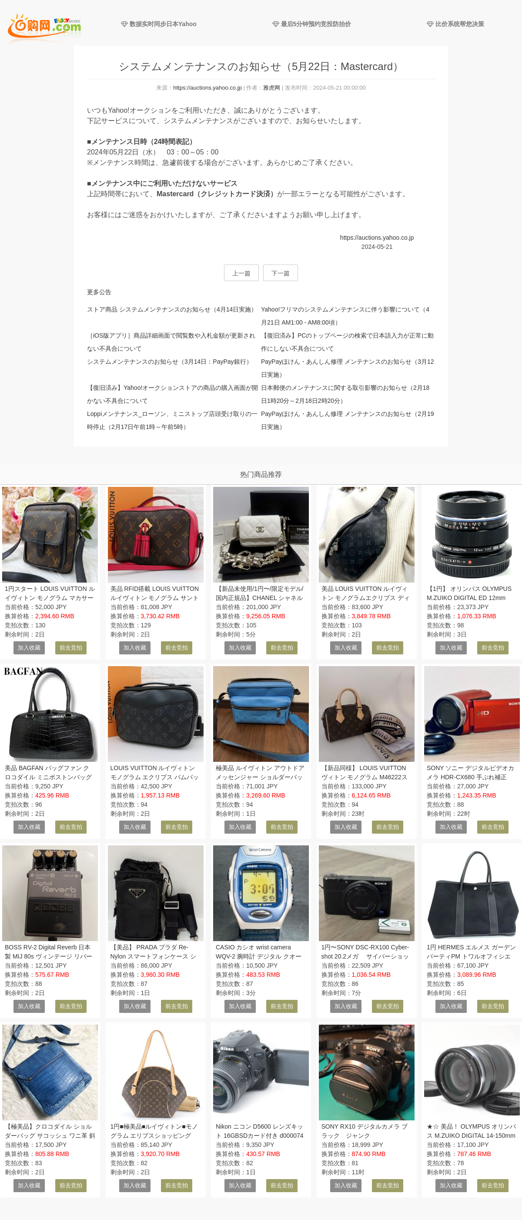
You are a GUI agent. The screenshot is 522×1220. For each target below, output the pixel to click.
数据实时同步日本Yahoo (159, 23)
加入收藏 (29, 647)
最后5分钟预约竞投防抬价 (311, 23)
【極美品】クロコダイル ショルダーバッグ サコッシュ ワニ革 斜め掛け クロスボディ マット (50, 1135)
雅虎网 (271, 87)
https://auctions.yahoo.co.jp (207, 87)
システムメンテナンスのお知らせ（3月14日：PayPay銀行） (169, 361)
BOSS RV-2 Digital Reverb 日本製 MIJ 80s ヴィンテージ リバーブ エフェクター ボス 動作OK (48, 956)
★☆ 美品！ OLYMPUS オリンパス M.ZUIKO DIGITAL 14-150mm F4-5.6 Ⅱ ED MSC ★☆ (471, 1135)
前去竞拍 (71, 647)
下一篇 (280, 273)
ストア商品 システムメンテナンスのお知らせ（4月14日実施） (172, 309)
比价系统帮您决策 (455, 23)
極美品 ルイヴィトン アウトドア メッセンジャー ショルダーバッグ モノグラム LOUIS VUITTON (260, 777)
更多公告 (99, 291)
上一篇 (241, 273)
